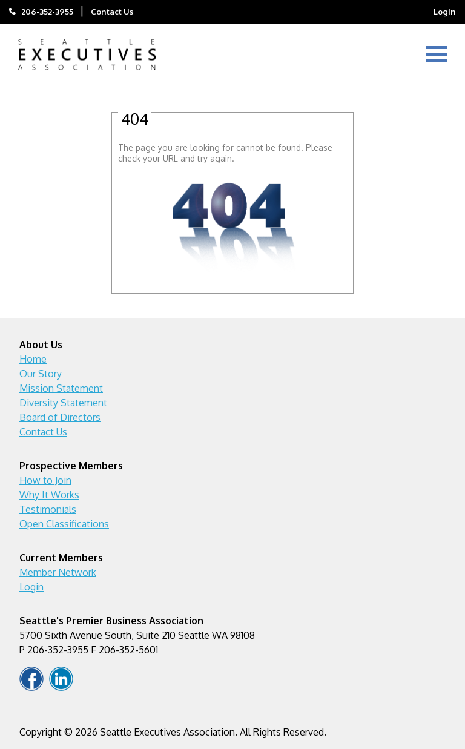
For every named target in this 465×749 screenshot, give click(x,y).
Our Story (40, 374)
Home (33, 359)
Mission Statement (61, 388)
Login (445, 11)
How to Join (45, 480)
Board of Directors (60, 417)
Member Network (57, 572)
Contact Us (112, 11)
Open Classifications (64, 524)
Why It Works (49, 495)
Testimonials (47, 509)
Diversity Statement (63, 403)
